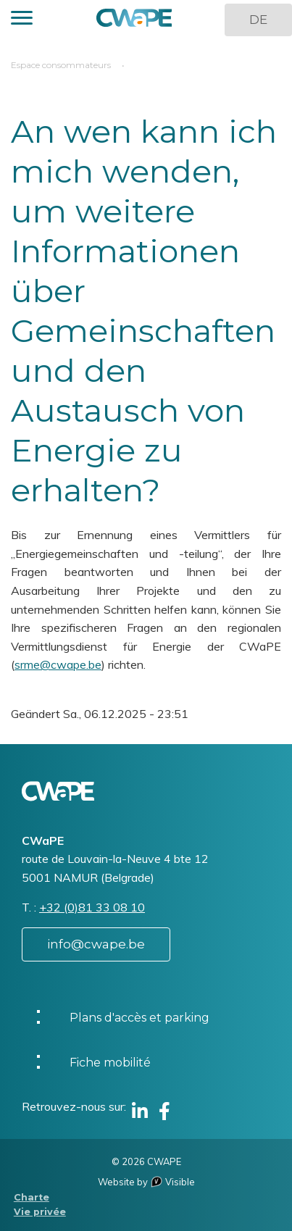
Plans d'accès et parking (139, 1018)
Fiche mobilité (110, 1062)
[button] (21, 20)
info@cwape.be (96, 944)
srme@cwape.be (57, 664)
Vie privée (40, 1211)
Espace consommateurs (61, 64)
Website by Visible (146, 1182)
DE (258, 19)
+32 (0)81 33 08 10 (92, 907)
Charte (31, 1197)
